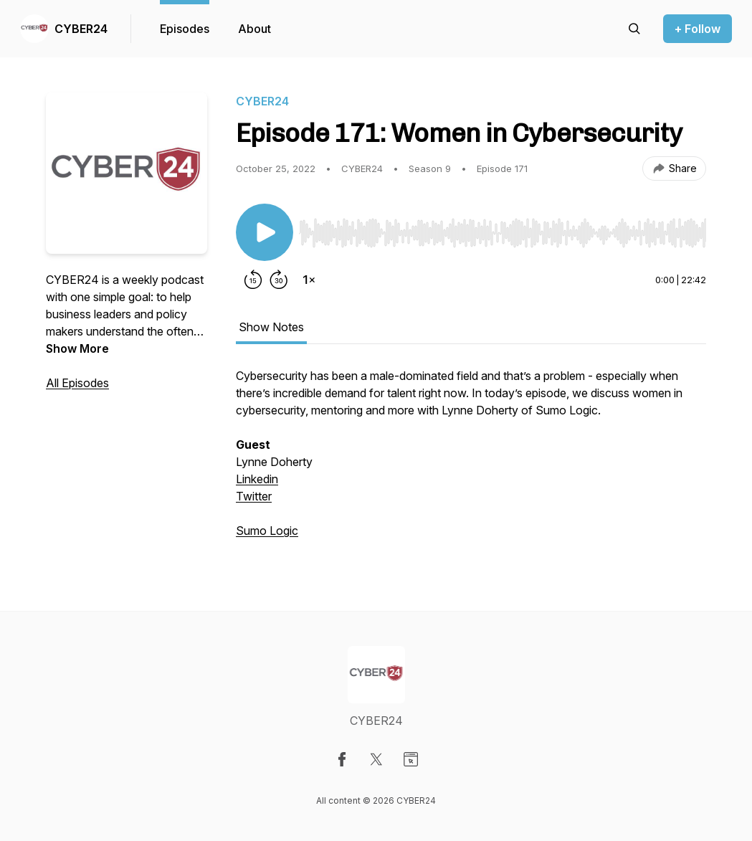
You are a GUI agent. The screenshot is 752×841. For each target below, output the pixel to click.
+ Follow (697, 29)
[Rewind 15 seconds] (253, 280)
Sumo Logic (267, 530)
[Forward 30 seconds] (279, 280)
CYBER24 (81, 29)
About (254, 29)
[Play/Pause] (264, 232)
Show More (77, 348)
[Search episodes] (634, 28)
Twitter (254, 496)
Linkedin (257, 479)
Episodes (184, 29)
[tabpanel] (471, 460)
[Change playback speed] (309, 280)
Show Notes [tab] (271, 327)
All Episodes (77, 383)
